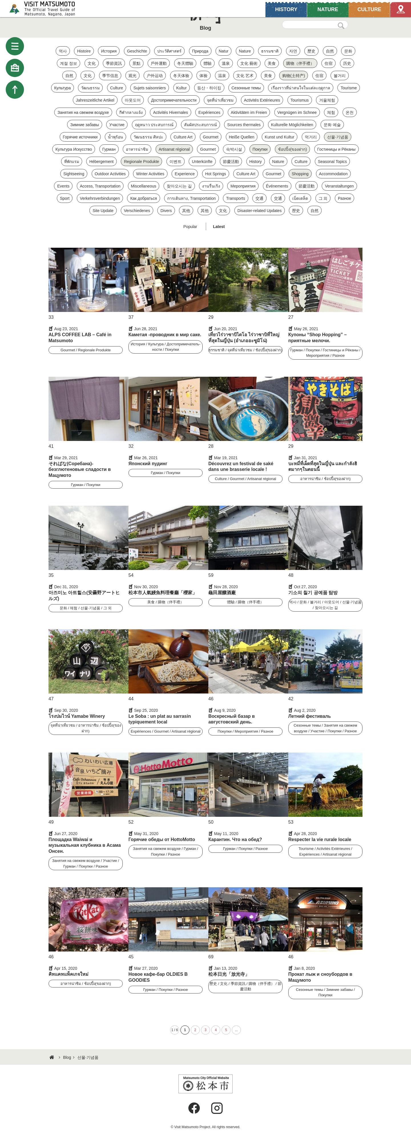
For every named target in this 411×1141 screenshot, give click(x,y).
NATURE (327, 9)
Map (400, 9)
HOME (52, 1057)
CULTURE (369, 9)
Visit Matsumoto (47, 8)
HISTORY (286, 9)
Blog (67, 1057)
